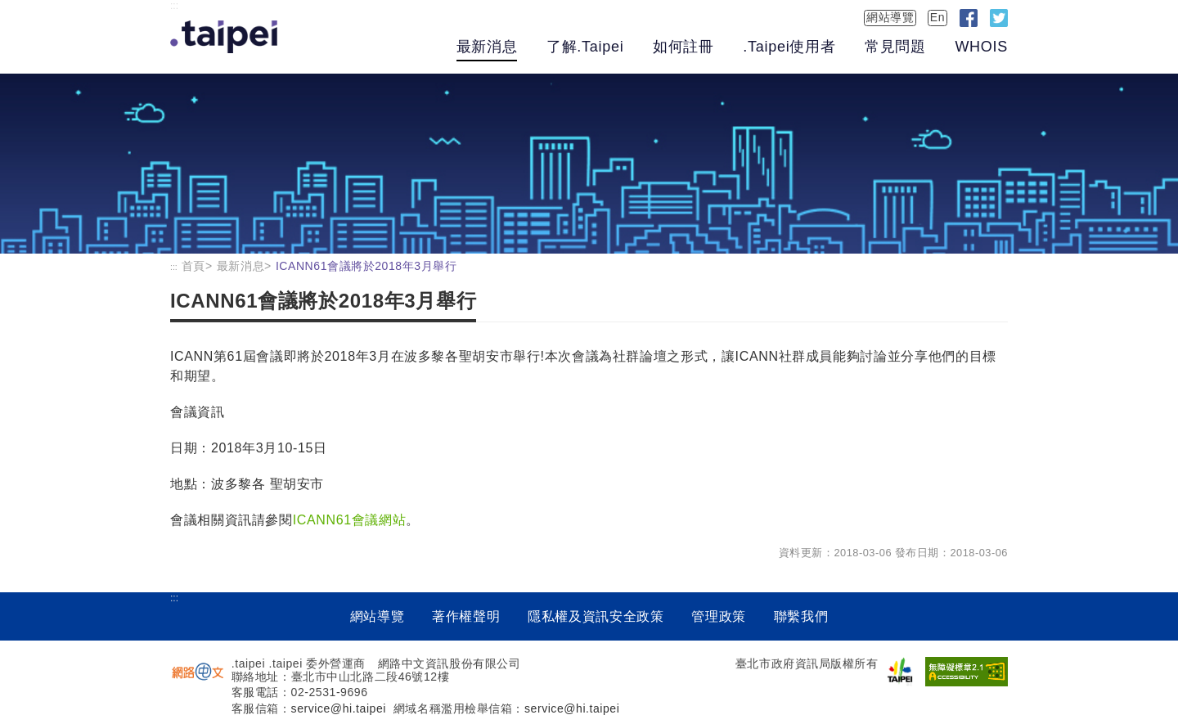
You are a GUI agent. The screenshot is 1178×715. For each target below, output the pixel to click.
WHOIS (981, 46)
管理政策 (718, 616)
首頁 (193, 265)
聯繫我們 (801, 616)
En (937, 17)
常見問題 (895, 46)
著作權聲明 (466, 616)
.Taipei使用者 (789, 46)
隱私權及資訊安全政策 (595, 616)
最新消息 (487, 46)
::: (174, 5)
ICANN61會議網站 (350, 520)
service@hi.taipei (338, 708)
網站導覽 (890, 17)
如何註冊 (683, 46)
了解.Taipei (585, 46)
